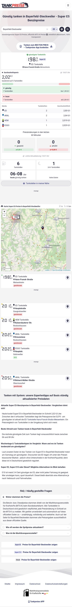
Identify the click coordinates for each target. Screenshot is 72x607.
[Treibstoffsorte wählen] (54, 29)
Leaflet (47, 270)
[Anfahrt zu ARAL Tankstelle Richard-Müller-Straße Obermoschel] (67, 378)
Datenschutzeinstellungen (56, 584)
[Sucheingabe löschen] (47, 29)
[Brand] (15, 5)
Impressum (20, 584)
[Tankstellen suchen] (67, 29)
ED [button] (5, 110)
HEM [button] (6, 120)
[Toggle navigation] (68, 5)
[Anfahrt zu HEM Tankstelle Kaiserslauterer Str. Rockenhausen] (67, 320)
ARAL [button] (6, 115)
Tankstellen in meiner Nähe (36, 183)
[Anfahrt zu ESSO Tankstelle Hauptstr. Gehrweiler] (67, 349)
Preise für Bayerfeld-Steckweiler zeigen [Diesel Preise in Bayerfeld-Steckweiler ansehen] (36, 559)
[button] (42, 229)
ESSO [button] (6, 125)
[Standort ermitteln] (61, 29)
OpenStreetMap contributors (61, 270)
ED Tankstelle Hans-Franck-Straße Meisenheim (44, 419)
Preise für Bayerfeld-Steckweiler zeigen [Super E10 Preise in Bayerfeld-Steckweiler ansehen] (36, 552)
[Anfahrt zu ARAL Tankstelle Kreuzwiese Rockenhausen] (67, 335)
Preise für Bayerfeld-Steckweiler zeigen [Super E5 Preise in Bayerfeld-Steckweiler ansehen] (36, 544)
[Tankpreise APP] (36, 601)
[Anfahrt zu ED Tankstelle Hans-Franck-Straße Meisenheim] (67, 277)
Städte (7, 584)
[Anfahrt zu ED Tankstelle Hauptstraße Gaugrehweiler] (67, 306)
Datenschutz (35, 584)
